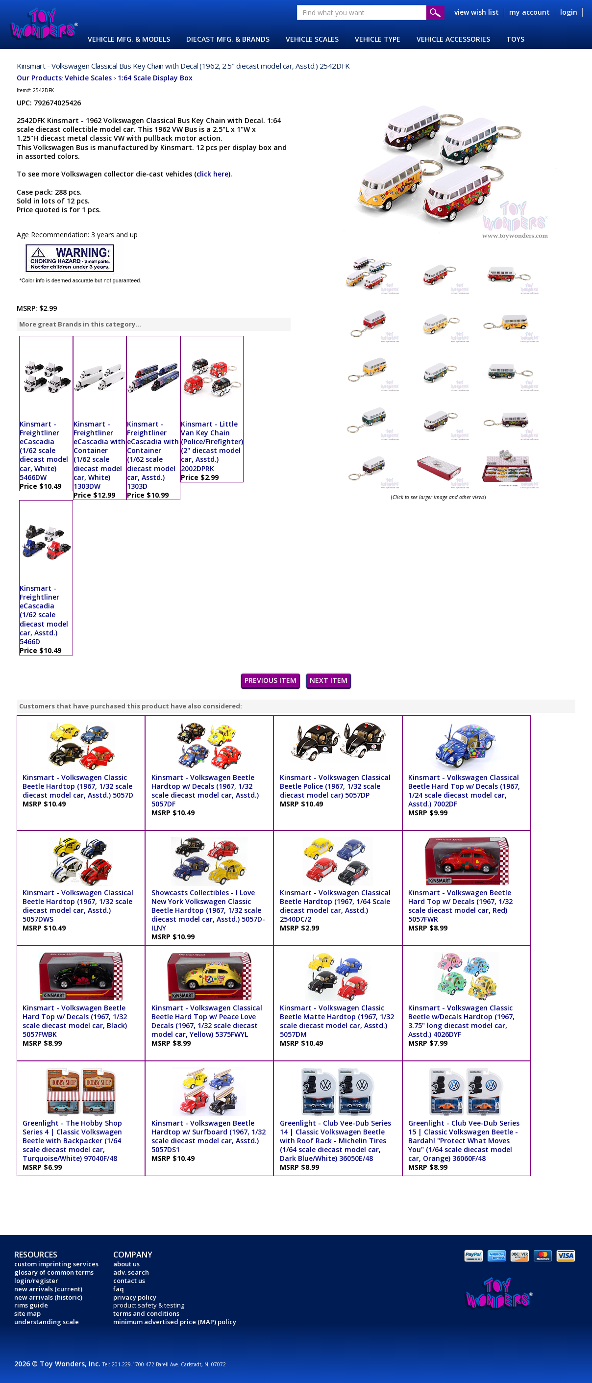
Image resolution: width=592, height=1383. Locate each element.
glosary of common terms (54, 1272)
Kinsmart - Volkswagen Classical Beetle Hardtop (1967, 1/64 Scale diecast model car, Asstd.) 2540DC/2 (335, 906)
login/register (36, 1280)
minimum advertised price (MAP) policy (174, 1321)
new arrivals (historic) (48, 1297)
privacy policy (134, 1297)
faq (118, 1288)
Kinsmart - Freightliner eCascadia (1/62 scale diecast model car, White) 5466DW (44, 450)
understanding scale (46, 1321)
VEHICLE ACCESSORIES (453, 39)
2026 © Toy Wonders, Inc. (58, 1363)
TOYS (515, 39)
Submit (435, 12)
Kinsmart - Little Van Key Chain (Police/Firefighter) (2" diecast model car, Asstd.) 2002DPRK (212, 446)
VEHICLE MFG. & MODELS (129, 39)
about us (126, 1263)
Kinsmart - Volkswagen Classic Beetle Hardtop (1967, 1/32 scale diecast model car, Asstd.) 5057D (78, 786)
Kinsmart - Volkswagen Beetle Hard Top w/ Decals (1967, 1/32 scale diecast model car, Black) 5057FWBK (75, 1021)
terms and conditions (146, 1313)
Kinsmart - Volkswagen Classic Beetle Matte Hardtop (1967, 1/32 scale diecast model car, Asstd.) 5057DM (337, 1021)
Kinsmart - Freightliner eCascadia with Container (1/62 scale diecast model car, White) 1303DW (99, 455)
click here (212, 173)
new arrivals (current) (48, 1288)
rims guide (31, 1305)
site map (27, 1313)
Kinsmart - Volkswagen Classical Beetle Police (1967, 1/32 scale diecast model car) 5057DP (335, 786)
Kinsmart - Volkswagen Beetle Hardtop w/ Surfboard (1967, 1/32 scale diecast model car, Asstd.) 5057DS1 (208, 1136)
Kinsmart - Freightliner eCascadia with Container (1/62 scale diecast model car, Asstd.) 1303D (153, 455)
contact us (129, 1280)
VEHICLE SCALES (312, 39)
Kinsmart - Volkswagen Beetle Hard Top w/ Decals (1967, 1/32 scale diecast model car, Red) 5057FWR (460, 906)
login (568, 12)
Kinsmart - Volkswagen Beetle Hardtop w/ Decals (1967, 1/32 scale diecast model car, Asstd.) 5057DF (205, 791)
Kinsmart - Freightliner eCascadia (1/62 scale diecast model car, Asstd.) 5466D (44, 614)
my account (529, 12)
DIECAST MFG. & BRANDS (228, 39)
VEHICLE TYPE (377, 39)
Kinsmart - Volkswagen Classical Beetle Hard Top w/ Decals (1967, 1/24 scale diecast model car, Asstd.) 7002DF (464, 791)
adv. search (131, 1272)
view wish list (476, 12)
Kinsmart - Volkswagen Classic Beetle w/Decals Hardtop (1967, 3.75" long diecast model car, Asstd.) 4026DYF (461, 1021)
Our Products (39, 77)
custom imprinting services (56, 1263)
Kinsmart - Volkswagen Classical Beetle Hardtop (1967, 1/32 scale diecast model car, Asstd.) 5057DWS (78, 906)
